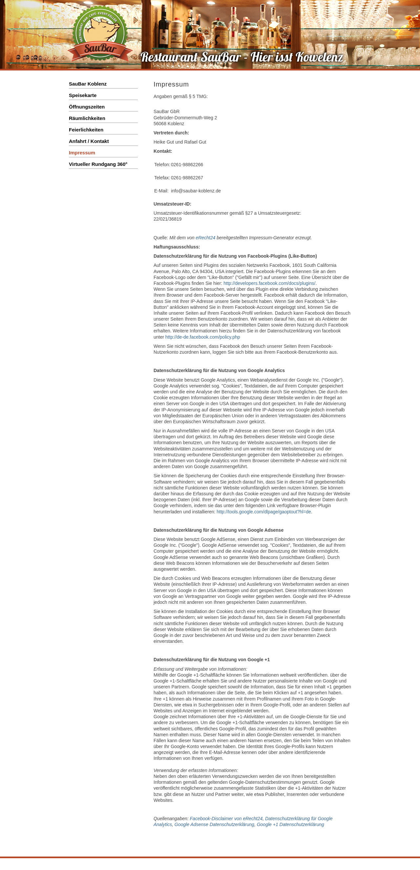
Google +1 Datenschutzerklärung (290, 824)
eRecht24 (205, 237)
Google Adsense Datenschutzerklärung (214, 824)
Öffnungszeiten (87, 106)
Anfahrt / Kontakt (89, 141)
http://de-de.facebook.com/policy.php (202, 337)
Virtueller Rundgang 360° (98, 164)
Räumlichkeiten (87, 118)
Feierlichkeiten (86, 129)
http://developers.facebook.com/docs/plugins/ (269, 283)
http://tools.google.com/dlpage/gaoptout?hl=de (264, 511)
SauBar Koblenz (88, 84)
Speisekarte (82, 95)
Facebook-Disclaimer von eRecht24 (226, 818)
